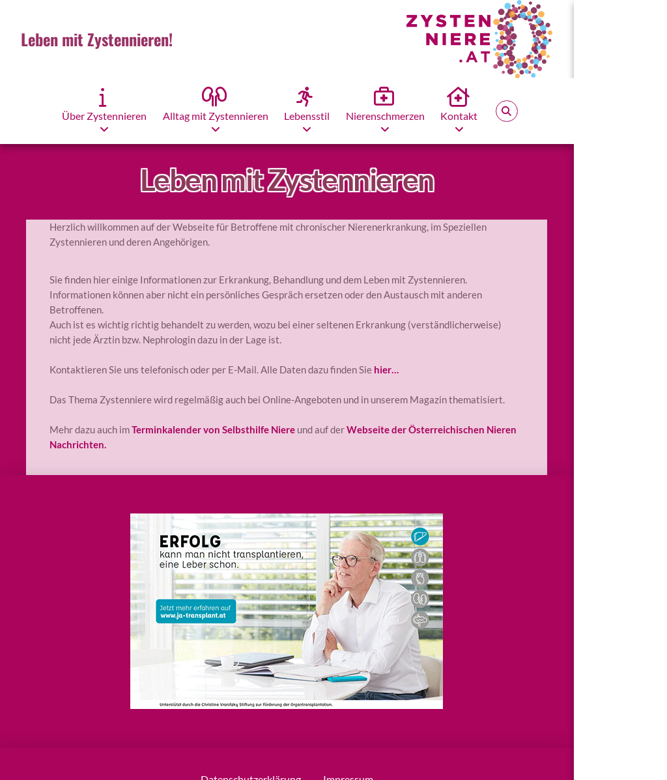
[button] (507, 111)
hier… (386, 369)
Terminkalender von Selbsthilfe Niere (213, 429)
